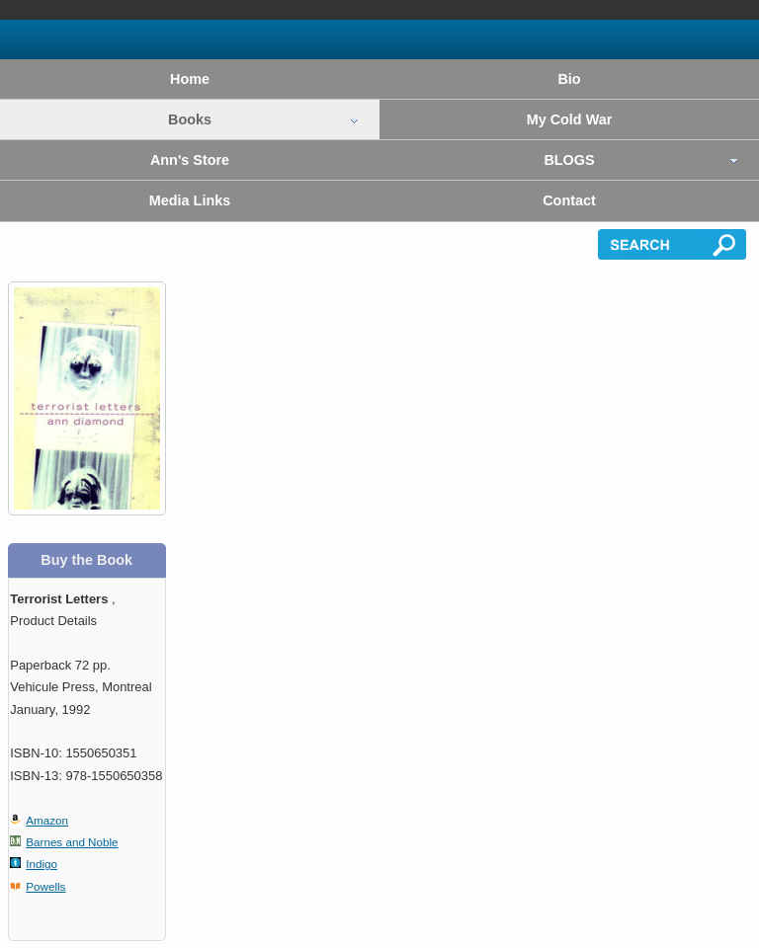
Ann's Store (189, 160)
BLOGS (569, 160)
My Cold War (570, 119)
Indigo (41, 863)
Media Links (189, 200)
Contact (569, 200)
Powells (45, 886)
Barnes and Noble (72, 841)
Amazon (47, 820)
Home (190, 79)
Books (189, 119)
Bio (568, 79)
